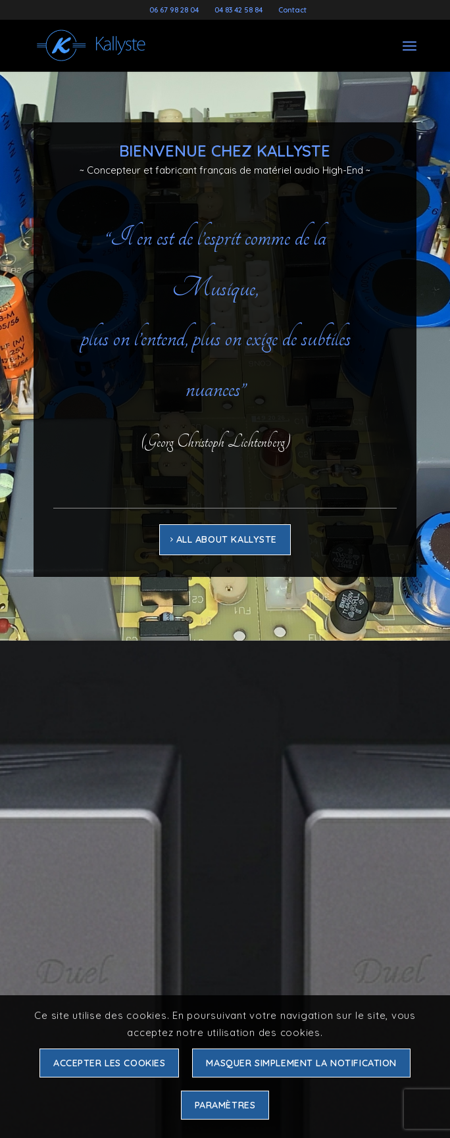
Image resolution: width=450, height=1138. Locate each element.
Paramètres (225, 1105)
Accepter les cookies (109, 1063)
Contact (292, 9)
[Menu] (409, 45)
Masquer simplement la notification (301, 1063)
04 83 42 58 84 (238, 9)
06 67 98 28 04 (174, 9)
